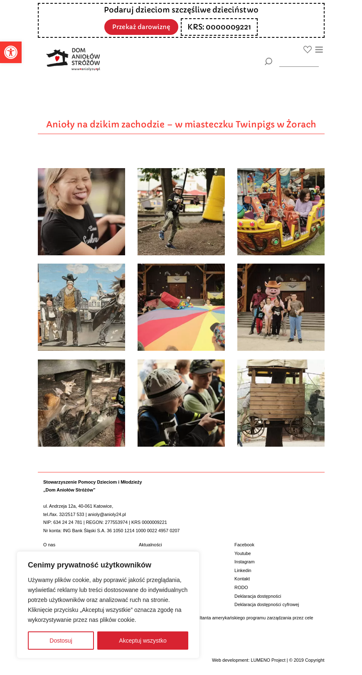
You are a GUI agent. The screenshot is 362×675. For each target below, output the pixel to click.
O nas (49, 544)
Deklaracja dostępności (257, 596)
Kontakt (242, 578)
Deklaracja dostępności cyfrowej (266, 604)
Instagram (244, 561)
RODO (241, 587)
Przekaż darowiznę (141, 26)
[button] (11, 52)
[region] (108, 604)
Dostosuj (60, 640)
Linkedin (242, 570)
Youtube (242, 553)
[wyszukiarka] (299, 61)
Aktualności (150, 544)
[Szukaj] (268, 61)
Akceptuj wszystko (142, 640)
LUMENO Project (268, 660)
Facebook (244, 544)
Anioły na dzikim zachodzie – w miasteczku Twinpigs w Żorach (181, 124)
